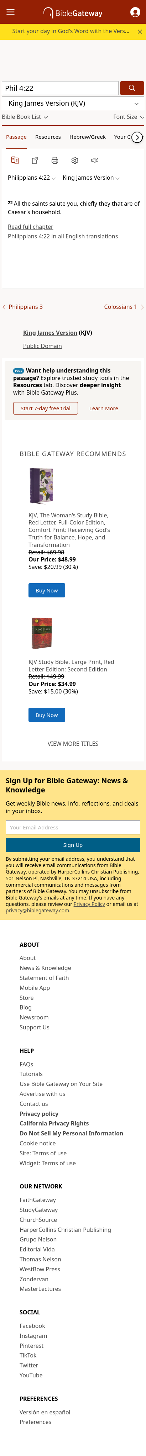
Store (27, 998)
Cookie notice (38, 1143)
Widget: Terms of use (48, 1163)
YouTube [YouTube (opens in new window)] (31, 1375)
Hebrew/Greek (87, 136)
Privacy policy (39, 1114)
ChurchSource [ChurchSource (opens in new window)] (38, 1220)
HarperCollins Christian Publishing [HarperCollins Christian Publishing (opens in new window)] (65, 1230)
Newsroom (34, 1017)
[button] (135, 12)
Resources (48, 136)
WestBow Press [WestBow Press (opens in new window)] (40, 1269)
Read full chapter (30, 227)
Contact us (34, 1104)
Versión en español (45, 1412)
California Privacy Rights (54, 1123)
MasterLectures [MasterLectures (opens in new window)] (40, 1289)
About (28, 958)
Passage (16, 136)
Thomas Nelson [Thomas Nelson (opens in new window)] (40, 1259)
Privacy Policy (89, 904)
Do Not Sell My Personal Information (71, 1133)
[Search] (132, 88)
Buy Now (47, 590)
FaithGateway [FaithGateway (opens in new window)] (38, 1200)
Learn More (103, 408)
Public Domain (42, 346)
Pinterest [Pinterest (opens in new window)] (31, 1346)
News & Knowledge (45, 968)
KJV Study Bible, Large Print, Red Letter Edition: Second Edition (71, 665)
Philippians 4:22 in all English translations (63, 236)
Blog (26, 1007)
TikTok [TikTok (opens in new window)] (28, 1355)
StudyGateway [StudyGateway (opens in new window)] (39, 1210)
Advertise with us (43, 1094)
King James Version (50, 333)
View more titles (73, 744)
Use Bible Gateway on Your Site (61, 1084)
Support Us (34, 1027)
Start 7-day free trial (46, 408)
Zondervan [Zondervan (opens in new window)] (34, 1279)
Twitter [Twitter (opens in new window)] (29, 1365)
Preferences (35, 1422)
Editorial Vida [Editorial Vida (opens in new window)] (37, 1249)
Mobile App (35, 988)
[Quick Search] (60, 88)
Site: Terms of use (43, 1153)
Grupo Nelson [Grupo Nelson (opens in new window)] (38, 1239)
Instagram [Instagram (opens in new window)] (33, 1336)
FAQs (26, 1064)
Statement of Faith (44, 978)
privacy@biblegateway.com (37, 910)
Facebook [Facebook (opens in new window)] (32, 1326)
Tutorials (31, 1074)
